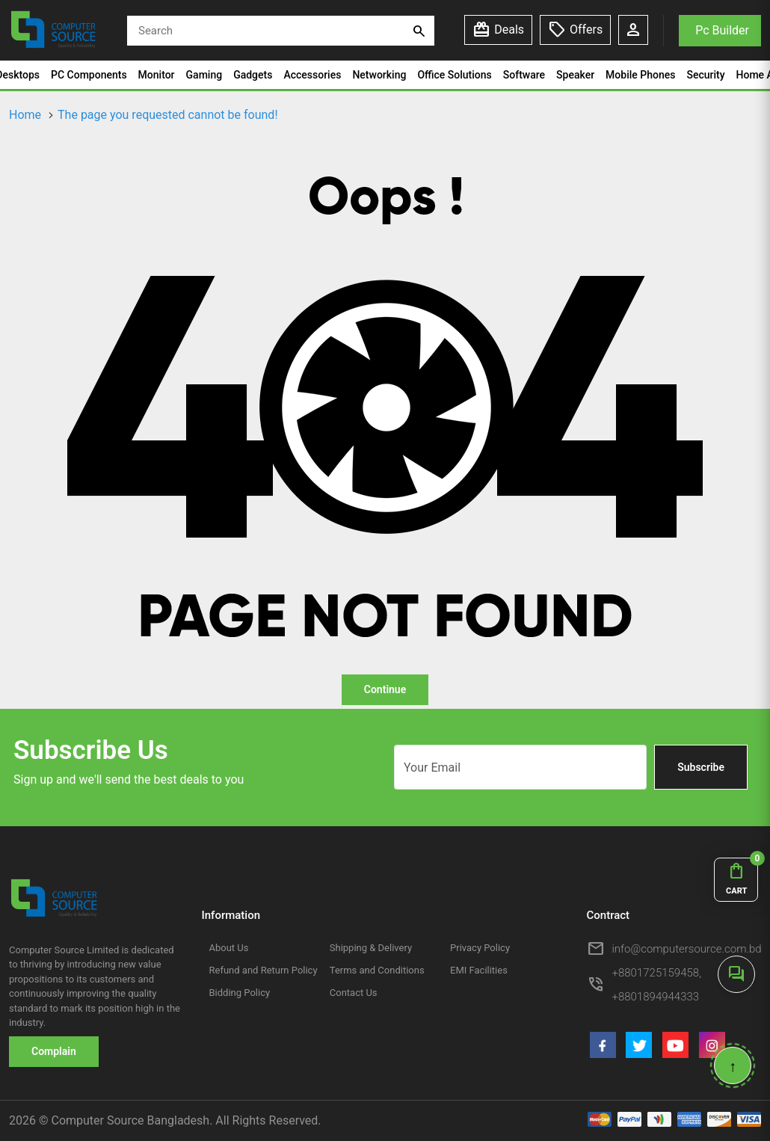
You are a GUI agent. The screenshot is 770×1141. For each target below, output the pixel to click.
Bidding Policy (240, 992)
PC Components (89, 75)
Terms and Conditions (377, 970)
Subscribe (700, 767)
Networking (379, 75)
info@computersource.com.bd (687, 949)
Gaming (204, 75)
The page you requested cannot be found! (167, 115)
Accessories (312, 75)
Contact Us (354, 992)
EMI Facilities (479, 970)
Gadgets (252, 75)
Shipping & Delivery (371, 947)
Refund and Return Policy (263, 970)
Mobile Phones (640, 75)
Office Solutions (454, 75)
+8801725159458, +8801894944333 (657, 984)
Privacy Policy (480, 947)
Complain (53, 1051)
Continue (385, 689)
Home (25, 115)
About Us (229, 947)
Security (705, 75)
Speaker (575, 75)
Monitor (156, 75)
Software (524, 75)
